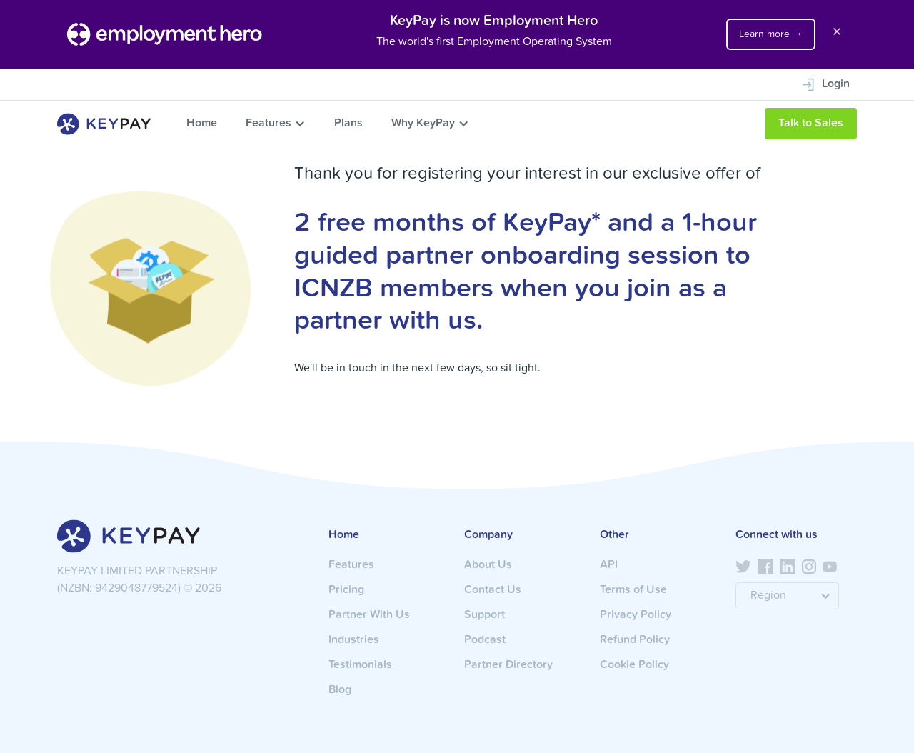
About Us (488, 565)
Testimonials (360, 665)
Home (201, 123)
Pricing (346, 590)
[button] (275, 123)
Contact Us (492, 590)
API (609, 565)
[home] (104, 124)
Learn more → (771, 34)
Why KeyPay (423, 123)
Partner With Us (369, 615)
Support (484, 615)
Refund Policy (635, 640)
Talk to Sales (810, 123)
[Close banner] (837, 34)
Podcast (485, 640)
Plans (348, 123)
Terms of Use (633, 590)
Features (268, 123)
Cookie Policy (634, 665)
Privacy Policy (635, 615)
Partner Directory (508, 665)
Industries (353, 640)
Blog (339, 690)
